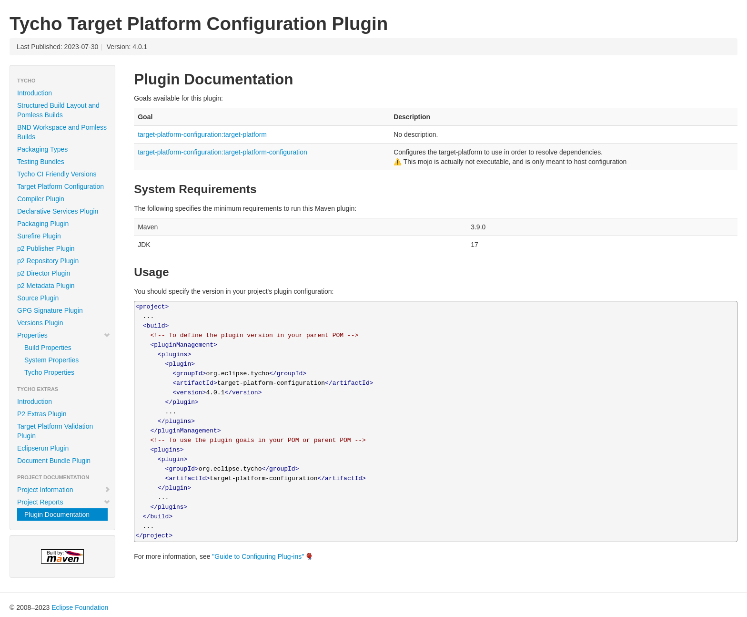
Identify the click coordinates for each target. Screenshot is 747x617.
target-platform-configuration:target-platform (202, 134)
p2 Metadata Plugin (46, 285)
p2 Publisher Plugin (46, 248)
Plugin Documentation (57, 514)
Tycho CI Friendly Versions (57, 174)
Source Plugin (38, 298)
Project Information (64, 490)
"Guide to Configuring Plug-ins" (258, 556)
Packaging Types (42, 149)
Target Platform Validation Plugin (55, 431)
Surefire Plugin (39, 236)
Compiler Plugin (40, 199)
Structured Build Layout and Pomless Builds (58, 110)
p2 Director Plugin (43, 273)
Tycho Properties (49, 372)
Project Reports (64, 502)
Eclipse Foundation (79, 607)
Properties (64, 335)
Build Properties (47, 347)
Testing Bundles (40, 161)
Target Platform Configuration (60, 186)
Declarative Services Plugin (57, 211)
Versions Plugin (40, 323)
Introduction (34, 93)
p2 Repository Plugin (48, 261)
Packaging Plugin (43, 223)
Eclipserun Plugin (43, 448)
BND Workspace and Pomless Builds (62, 132)
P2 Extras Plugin (42, 414)
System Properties (51, 360)
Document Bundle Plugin (54, 460)
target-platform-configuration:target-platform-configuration (222, 152)
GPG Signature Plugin (50, 310)
